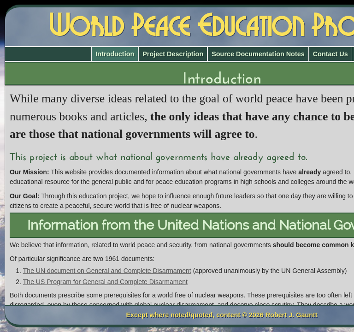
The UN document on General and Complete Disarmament (107, 270)
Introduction (114, 54)
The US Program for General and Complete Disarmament (105, 281)
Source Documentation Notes (258, 54)
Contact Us (330, 54)
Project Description (172, 54)
